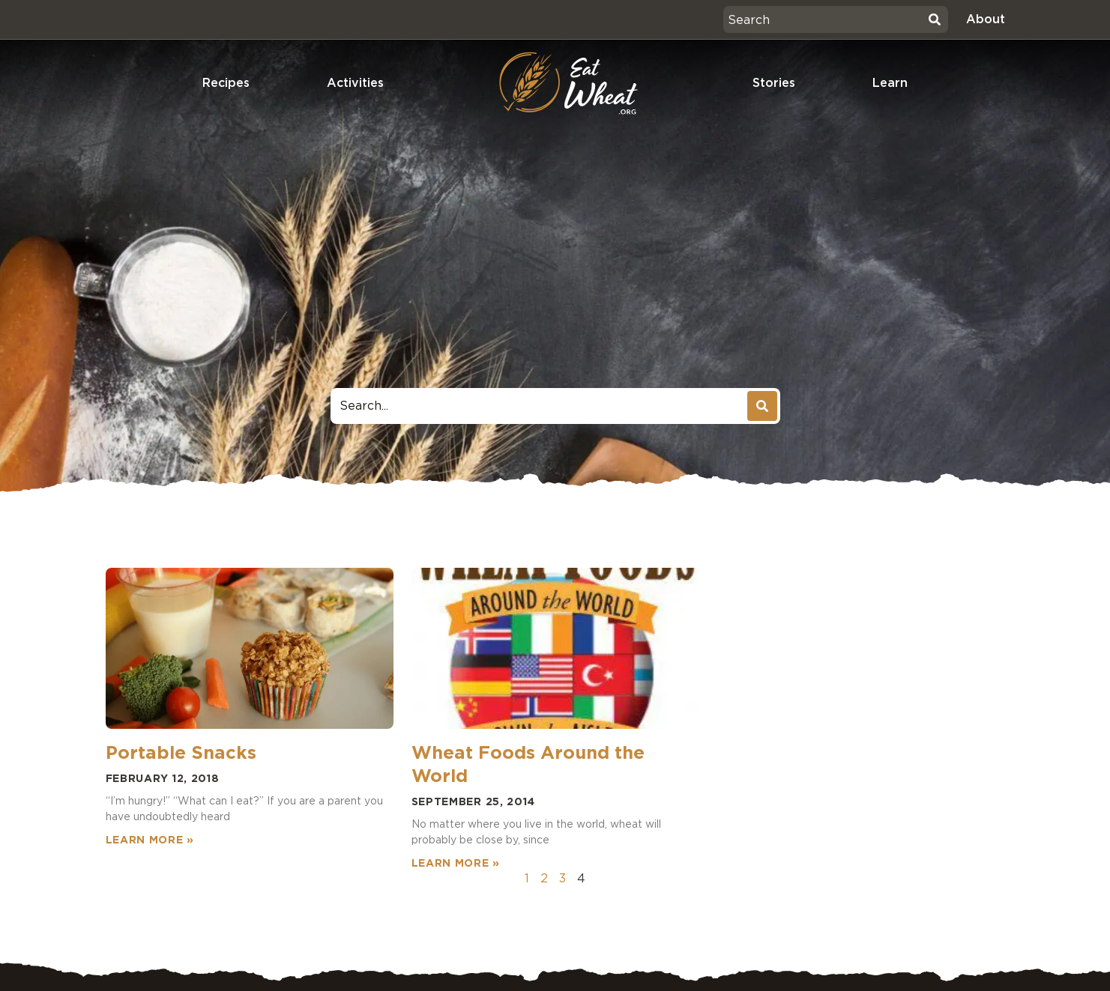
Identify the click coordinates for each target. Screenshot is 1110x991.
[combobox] (824, 19)
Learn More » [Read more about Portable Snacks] (150, 840)
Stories (773, 83)
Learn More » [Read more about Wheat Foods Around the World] (455, 863)
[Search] (935, 19)
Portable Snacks (181, 752)
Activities (355, 83)
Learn (890, 83)
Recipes (226, 83)
